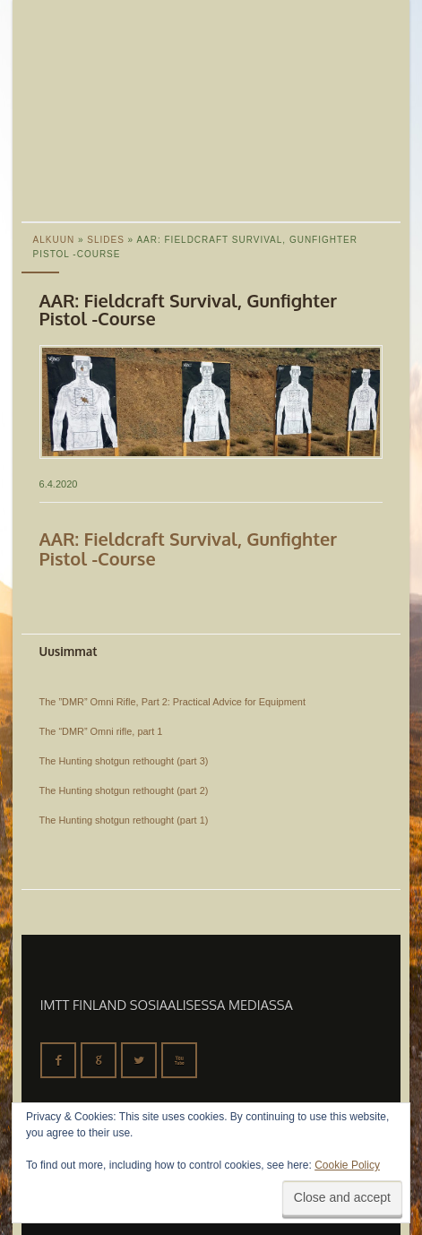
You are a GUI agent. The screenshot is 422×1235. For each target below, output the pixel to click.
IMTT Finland (89, 67)
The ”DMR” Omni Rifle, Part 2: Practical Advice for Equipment (172, 701)
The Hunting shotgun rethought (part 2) (124, 790)
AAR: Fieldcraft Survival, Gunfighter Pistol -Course (188, 548)
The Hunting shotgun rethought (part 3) (124, 761)
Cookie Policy (347, 1165)
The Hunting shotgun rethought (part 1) (124, 820)
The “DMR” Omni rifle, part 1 (101, 731)
